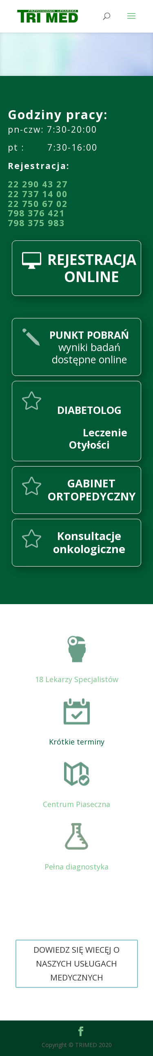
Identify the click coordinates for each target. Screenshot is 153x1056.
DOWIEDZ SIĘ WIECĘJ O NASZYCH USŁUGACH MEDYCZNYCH (76, 963)
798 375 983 (36, 223)
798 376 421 (36, 213)
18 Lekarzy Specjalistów (76, 679)
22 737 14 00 (38, 194)
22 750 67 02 (38, 203)
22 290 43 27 (38, 184)
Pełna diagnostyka (76, 866)
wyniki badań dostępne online (89, 347)
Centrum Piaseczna (76, 804)
